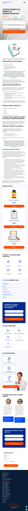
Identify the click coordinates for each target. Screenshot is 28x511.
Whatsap (8, 455)
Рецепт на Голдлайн (5, 489)
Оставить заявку (11, 386)
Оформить (14, 206)
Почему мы (4, 497)
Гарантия (4, 500)
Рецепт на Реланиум (5, 492)
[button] (13, 423)
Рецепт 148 (4, 477)
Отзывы (3, 501)
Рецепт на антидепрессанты (6, 479)
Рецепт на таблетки (5, 475)
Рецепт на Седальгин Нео (6, 493)
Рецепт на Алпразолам (6, 490)
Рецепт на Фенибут (5, 481)
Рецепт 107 (4, 476)
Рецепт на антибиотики (6, 478)
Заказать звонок (11, 465)
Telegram (8, 458)
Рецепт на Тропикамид (6, 494)
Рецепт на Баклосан (5, 488)
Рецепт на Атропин (5, 491)
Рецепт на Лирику (5, 480)
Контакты (4, 502)
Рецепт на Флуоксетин (6, 482)
